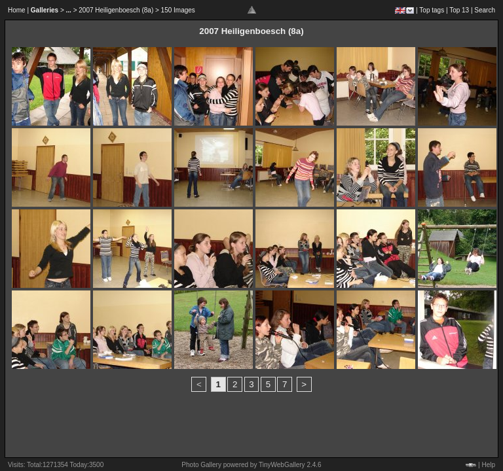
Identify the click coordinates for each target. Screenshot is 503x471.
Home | (18, 10)
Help (488, 464)
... (68, 10)
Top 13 (459, 10)
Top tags (431, 10)
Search (484, 10)
